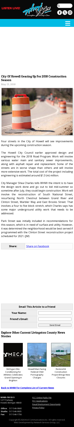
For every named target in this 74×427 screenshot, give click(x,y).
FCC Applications (40, 401)
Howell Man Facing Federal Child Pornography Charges (37, 361)
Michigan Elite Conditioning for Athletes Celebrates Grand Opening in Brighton (13, 362)
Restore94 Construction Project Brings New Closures (61, 361)
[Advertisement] (37, 50)
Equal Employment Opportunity (46, 404)
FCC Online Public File (41, 397)
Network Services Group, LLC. (47, 422)
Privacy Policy (38, 407)
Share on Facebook (37, 246)
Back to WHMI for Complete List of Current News (27, 387)
